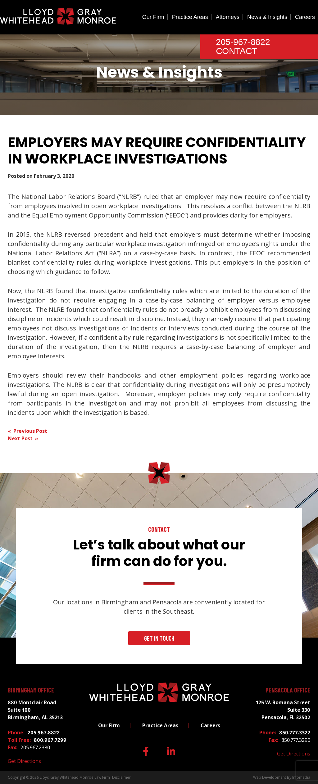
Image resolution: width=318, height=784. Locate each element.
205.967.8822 (44, 732)
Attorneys (227, 17)
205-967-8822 (243, 42)
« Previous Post (27, 431)
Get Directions (24, 761)
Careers (305, 17)
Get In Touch (159, 638)
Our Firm (153, 17)
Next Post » (23, 438)
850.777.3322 (294, 732)
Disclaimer (121, 777)
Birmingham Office (31, 690)
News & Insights (267, 17)
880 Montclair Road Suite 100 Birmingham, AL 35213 (35, 710)
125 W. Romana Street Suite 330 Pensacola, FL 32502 (283, 710)
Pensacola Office (288, 690)
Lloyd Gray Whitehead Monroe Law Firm (75, 777)
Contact (236, 51)
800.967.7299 (50, 740)
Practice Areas (190, 17)
